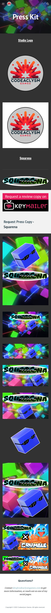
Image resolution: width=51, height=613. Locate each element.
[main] (25, 16)
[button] (3, 3)
